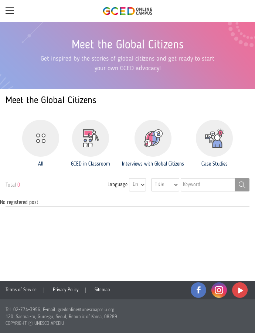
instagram (219, 290)
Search (242, 184)
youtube (239, 290)
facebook (198, 290)
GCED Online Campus (127, 11)
